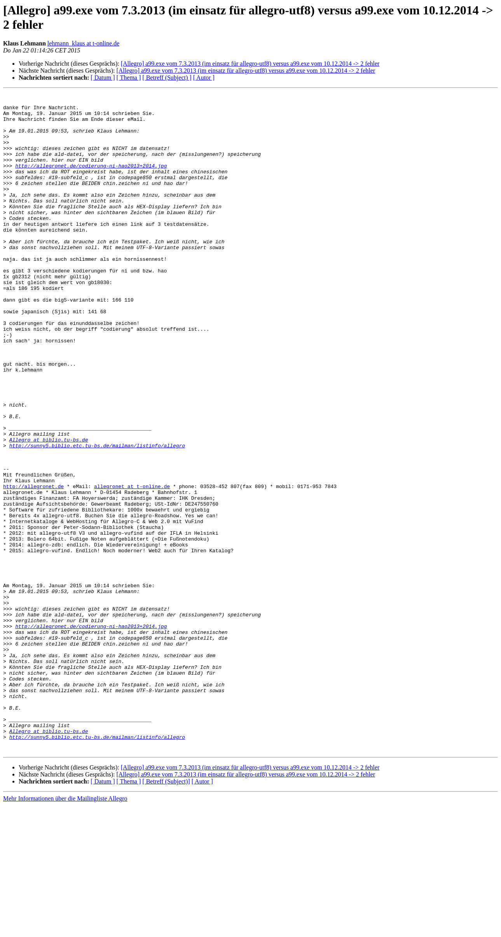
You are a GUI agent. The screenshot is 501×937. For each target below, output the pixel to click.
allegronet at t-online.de (132, 565)
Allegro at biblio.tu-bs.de (48, 509)
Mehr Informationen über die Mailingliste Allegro (65, 930)
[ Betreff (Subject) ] (166, 77)
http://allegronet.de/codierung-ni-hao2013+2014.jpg (91, 180)
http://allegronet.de (33, 565)
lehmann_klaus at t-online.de (83, 43)
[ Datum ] (103, 77)
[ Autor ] (204, 77)
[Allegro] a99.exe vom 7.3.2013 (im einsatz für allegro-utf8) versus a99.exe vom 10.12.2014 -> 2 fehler (250, 63)
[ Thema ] (129, 77)
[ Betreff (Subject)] (166, 913)
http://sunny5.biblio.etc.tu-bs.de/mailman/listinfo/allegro (97, 516)
